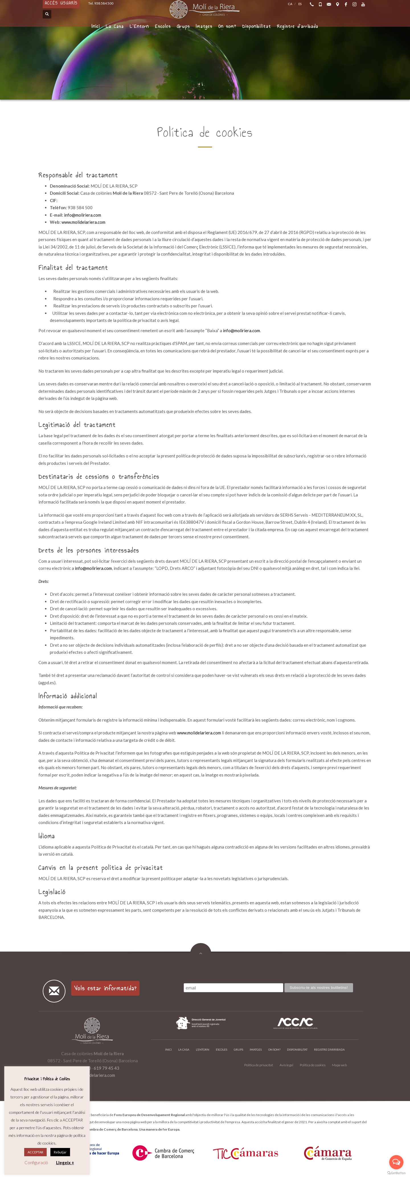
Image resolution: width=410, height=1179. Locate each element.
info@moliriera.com (82, 214)
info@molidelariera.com (92, 1075)
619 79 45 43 (106, 1068)
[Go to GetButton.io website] (396, 1173)
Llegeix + (65, 1162)
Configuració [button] (36, 1162)
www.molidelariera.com (83, 222)
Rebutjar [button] (60, 1152)
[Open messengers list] (396, 1162)
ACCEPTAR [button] (35, 1152)
